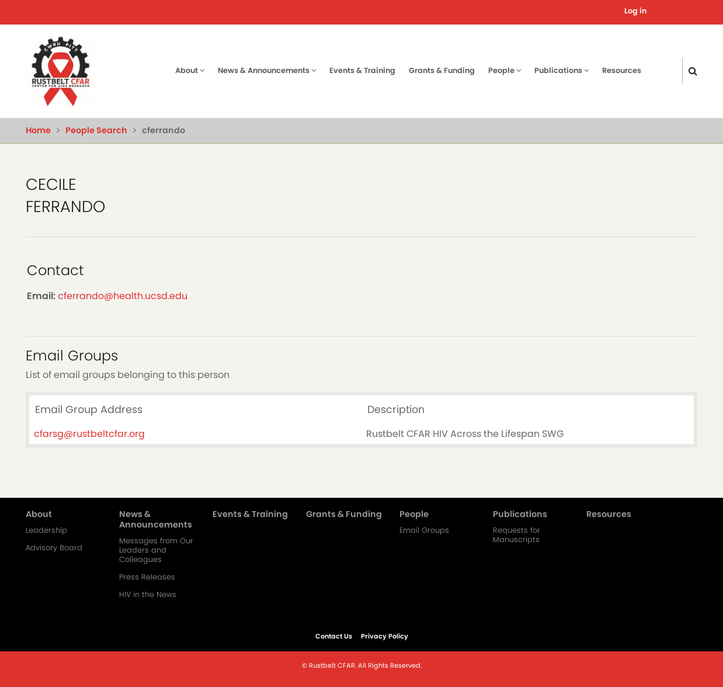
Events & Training (362, 70)
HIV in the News (147, 594)
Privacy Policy (384, 636)
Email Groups (424, 530)
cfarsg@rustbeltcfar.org (89, 433)
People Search (96, 130)
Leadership (46, 530)
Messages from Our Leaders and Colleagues (156, 550)
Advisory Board (54, 548)
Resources (621, 70)
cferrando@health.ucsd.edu (122, 296)
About (189, 70)
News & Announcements (267, 70)
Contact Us (333, 636)
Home (38, 130)
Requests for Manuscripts (516, 535)
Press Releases (147, 577)
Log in (635, 11)
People (504, 70)
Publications (561, 70)
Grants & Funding (442, 70)
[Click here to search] (693, 71)
